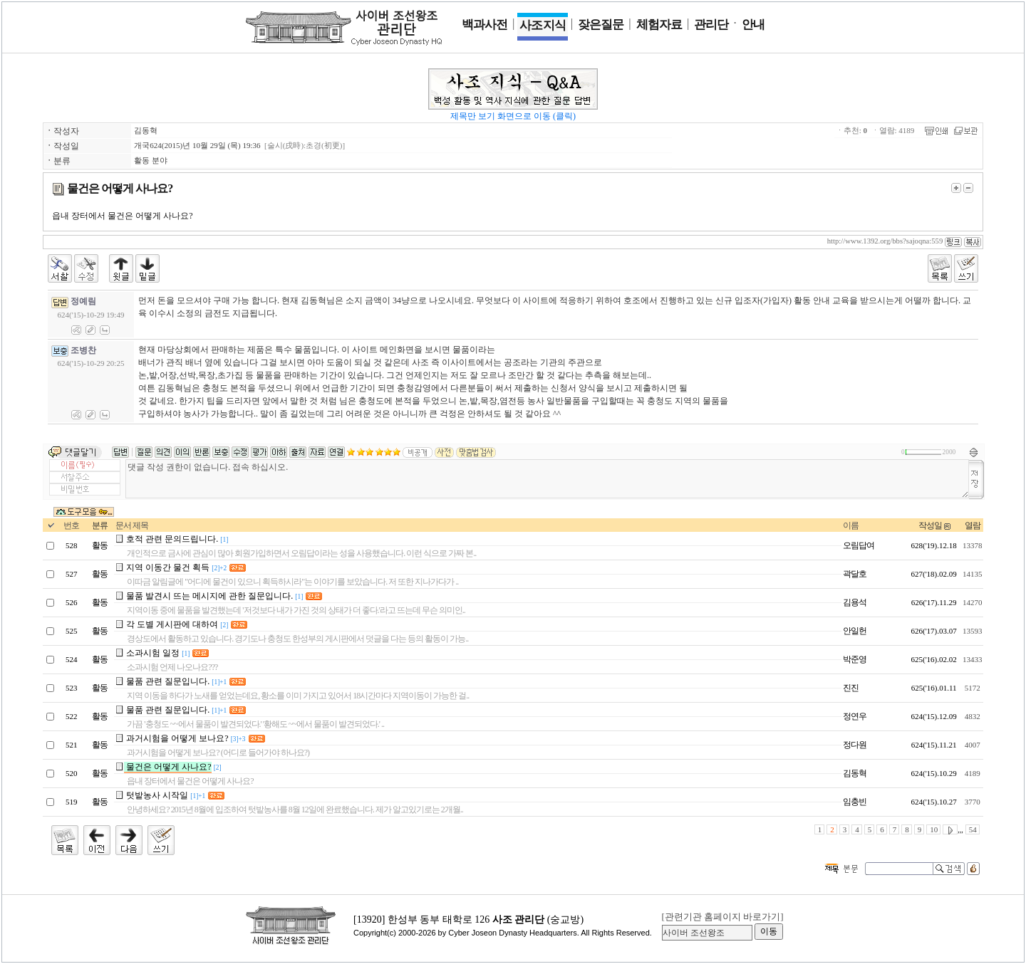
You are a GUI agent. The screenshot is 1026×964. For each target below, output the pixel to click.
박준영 (854, 659)
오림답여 (858, 545)
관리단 (711, 24)
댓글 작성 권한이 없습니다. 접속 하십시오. (546, 478)
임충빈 (854, 802)
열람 (972, 525)
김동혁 (145, 130)
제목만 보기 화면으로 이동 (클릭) (513, 116)
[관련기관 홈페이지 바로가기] (722, 916)
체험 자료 (659, 24)
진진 (851, 688)
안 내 (753, 24)
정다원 (854, 745)
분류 (100, 525)
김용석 (854, 602)
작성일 (930, 525)
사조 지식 (542, 25)
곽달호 (854, 574)
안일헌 (854, 631)
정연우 (854, 716)
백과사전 (484, 24)
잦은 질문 (600, 24)
